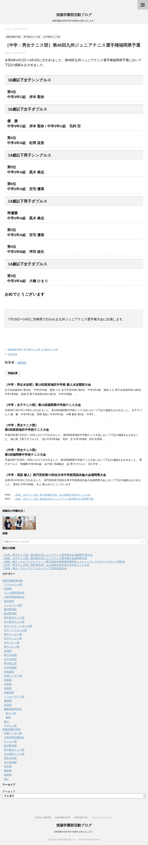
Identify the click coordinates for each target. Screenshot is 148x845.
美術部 (8, 680)
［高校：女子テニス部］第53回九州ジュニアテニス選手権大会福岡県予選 (44, 558)
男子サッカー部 (13, 634)
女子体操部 (10, 762)
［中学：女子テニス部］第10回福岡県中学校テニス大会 (43, 405)
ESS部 (8, 588)
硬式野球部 (10, 609)
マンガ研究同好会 (14, 592)
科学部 (8, 766)
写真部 (8, 684)
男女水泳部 (10, 758)
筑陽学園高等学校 (12, 580)
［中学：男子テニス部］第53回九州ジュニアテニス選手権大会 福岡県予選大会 (47, 555)
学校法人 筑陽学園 (43, 817)
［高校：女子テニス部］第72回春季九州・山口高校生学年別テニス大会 (52, 495)
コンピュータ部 (13, 605)
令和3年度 (12, 354)
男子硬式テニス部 (31, 349)
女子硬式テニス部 (49, 349)
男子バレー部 (11, 646)
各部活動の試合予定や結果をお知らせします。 (74, 832)
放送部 (8, 688)
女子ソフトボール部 (15, 630)
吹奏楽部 (9, 692)
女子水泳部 (10, 659)
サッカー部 (10, 741)
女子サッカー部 (13, 638)
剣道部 (8, 774)
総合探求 (9, 601)
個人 (6, 721)
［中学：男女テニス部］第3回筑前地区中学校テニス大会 (27, 428)
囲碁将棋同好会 (13, 709)
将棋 (8, 717)
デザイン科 (10, 725)
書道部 (8, 700)
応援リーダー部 (13, 676)
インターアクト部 (14, 696)
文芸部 (8, 705)
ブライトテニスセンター (102, 817)
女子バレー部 (11, 642)
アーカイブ (8, 791)
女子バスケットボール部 (18, 626)
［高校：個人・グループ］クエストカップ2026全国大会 (34, 568)
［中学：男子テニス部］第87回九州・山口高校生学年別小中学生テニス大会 (45, 565)
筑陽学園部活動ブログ (74, 15)
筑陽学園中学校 (15, 349)
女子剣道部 (10, 667)
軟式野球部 (10, 613)
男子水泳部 (10, 655)
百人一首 (11, 713)
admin (22, 362)
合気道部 (9, 671)
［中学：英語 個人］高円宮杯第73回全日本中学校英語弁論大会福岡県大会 (55, 475)
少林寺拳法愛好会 (14, 597)
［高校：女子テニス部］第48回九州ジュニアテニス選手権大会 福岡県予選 (53, 499)
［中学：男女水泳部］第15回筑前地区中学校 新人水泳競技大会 (48, 384)
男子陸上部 (10, 663)
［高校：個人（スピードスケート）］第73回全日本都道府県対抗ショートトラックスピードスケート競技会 (63, 561)
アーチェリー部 (13, 584)
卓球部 (8, 651)
